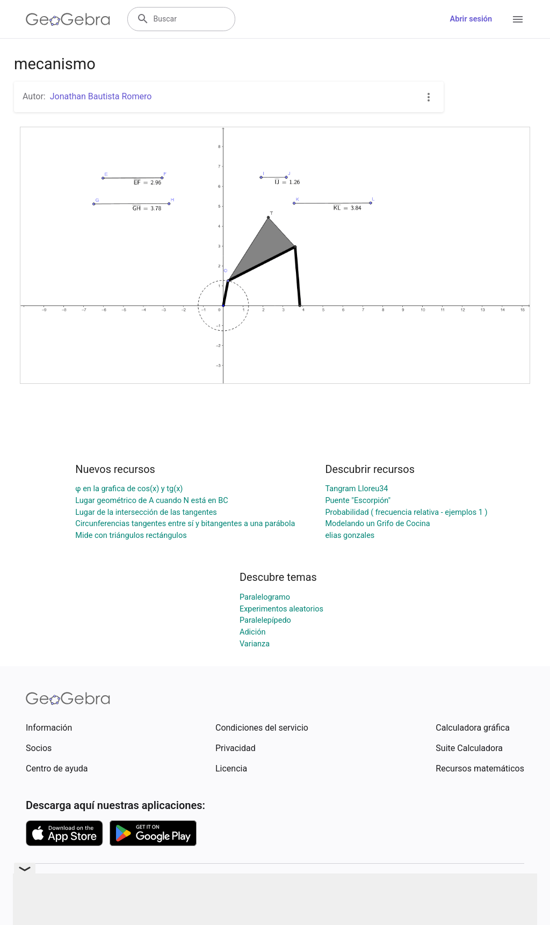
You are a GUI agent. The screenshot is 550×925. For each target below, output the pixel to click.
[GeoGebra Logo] (68, 19)
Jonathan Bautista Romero (101, 96)
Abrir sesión (471, 19)
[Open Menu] (517, 19)
